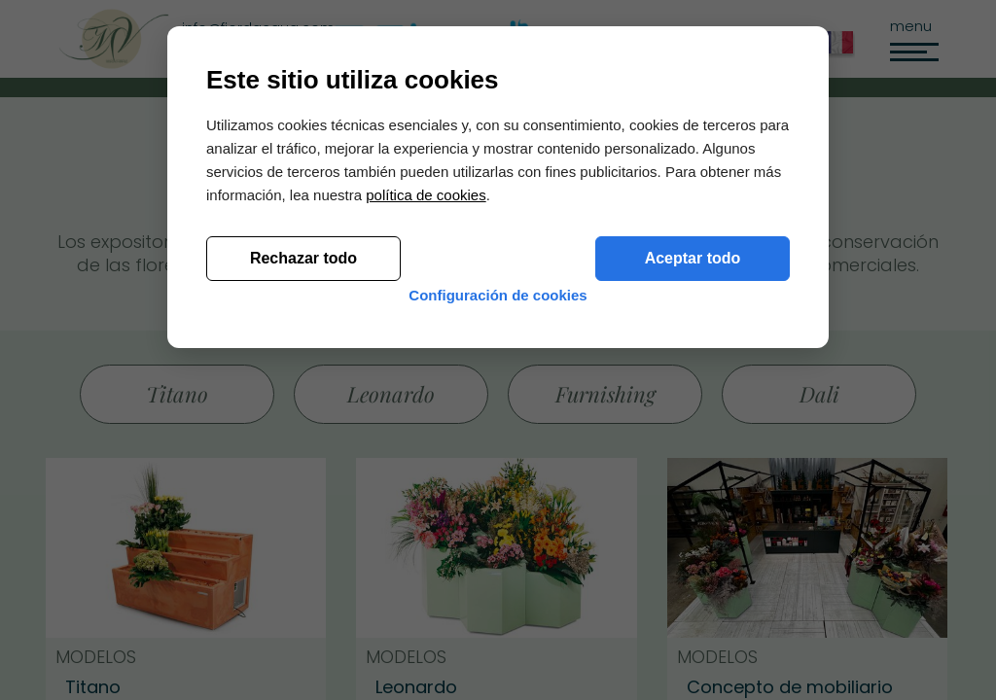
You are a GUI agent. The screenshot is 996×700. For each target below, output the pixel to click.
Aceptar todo (693, 543)
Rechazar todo (303, 543)
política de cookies (425, 480)
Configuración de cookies (498, 595)
